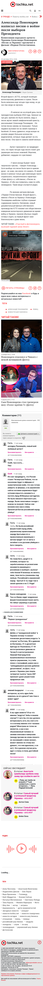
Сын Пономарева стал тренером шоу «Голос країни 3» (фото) (19, 403)
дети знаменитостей (27, 908)
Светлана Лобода (32, 900)
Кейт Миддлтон (9, 897)
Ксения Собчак (25, 897)
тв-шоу (25, 924)
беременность (9, 908)
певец (35, 309)
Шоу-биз (6, 905)
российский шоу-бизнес (13, 922)
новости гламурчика (30, 913)
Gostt (10, 474)
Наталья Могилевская (12, 900)
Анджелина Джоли (11, 892)
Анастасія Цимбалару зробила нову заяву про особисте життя (26, 773)
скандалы (7, 924)
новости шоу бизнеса (29, 916)
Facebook (26, 293)
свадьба (29, 922)
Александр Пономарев (18, 309)
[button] (35, 11)
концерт (25, 911)
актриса (24, 905)
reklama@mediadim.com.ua (34, 962)
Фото (37, 902)
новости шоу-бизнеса (17, 312)
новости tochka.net (11, 913)
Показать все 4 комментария (13, 612)
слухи (16, 924)
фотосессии (8, 930)
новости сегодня (10, 916)
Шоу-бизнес (6, 62)
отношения (7, 919)
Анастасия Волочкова (27, 889)
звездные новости (11, 911)
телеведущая (8, 927)
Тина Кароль (8, 902)
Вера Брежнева (9, 894)
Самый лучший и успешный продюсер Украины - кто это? (26, 795)
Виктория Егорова (16, 51)
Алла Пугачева (9, 889)
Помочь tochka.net (20, 17)
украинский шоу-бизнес (27, 927)
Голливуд (23, 894)
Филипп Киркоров (24, 902)
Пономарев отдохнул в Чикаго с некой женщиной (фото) (19, 358)
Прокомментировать (14, 452)
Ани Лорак (26, 892)
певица (26, 919)
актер (15, 905)
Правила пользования (7, 974)
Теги (4, 882)
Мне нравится (29, 452)
